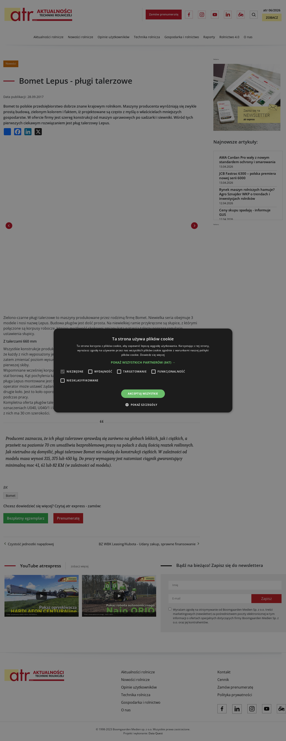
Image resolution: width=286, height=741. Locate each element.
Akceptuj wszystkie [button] (143, 393)
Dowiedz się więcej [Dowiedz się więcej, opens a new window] (152, 355)
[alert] (143, 370)
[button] (143, 362)
